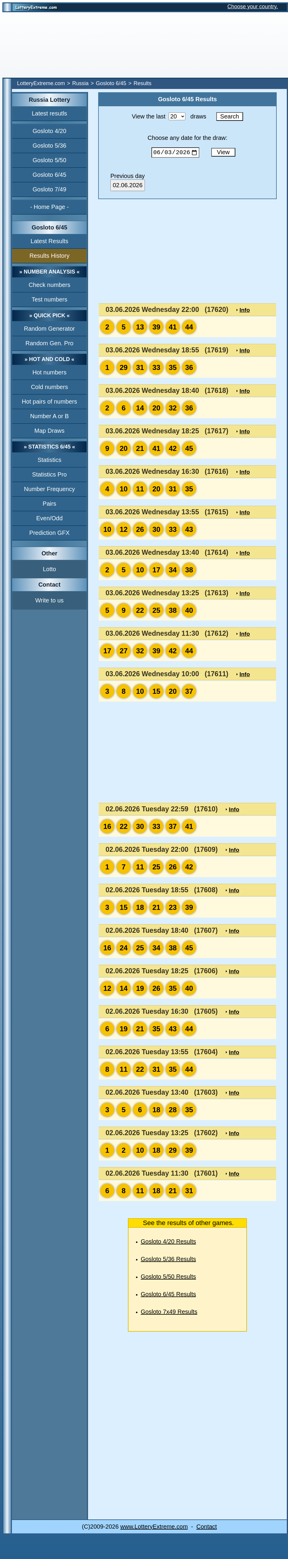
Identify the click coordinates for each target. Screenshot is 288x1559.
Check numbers (49, 285)
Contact (206, 1527)
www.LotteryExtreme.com (154, 1527)
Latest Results (49, 241)
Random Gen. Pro (49, 343)
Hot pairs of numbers (49, 401)
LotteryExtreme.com (41, 83)
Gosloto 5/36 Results (168, 1260)
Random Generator (49, 328)
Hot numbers (49, 372)
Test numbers (49, 299)
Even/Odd (49, 518)
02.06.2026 (128, 186)
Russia (80, 83)
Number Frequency (49, 489)
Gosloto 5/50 (49, 160)
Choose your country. (252, 7)
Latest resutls (49, 113)
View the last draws (169, 116)
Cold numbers (49, 387)
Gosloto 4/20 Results (168, 1242)
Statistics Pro (49, 474)
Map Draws (50, 430)
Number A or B (49, 416)
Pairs (49, 503)
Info (245, 311)
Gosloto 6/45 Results (168, 1295)
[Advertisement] (144, 45)
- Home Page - (49, 207)
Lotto (49, 569)
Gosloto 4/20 (49, 131)
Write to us (49, 600)
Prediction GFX (49, 532)
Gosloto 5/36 (49, 145)
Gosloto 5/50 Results (168, 1277)
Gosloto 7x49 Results (169, 1313)
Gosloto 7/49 (49, 189)
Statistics (49, 460)
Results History (49, 255)
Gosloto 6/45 (111, 83)
